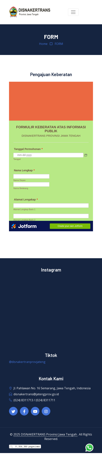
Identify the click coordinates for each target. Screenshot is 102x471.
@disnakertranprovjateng (27, 362)
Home (43, 44)
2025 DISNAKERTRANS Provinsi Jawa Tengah (45, 434)
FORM (59, 44)
